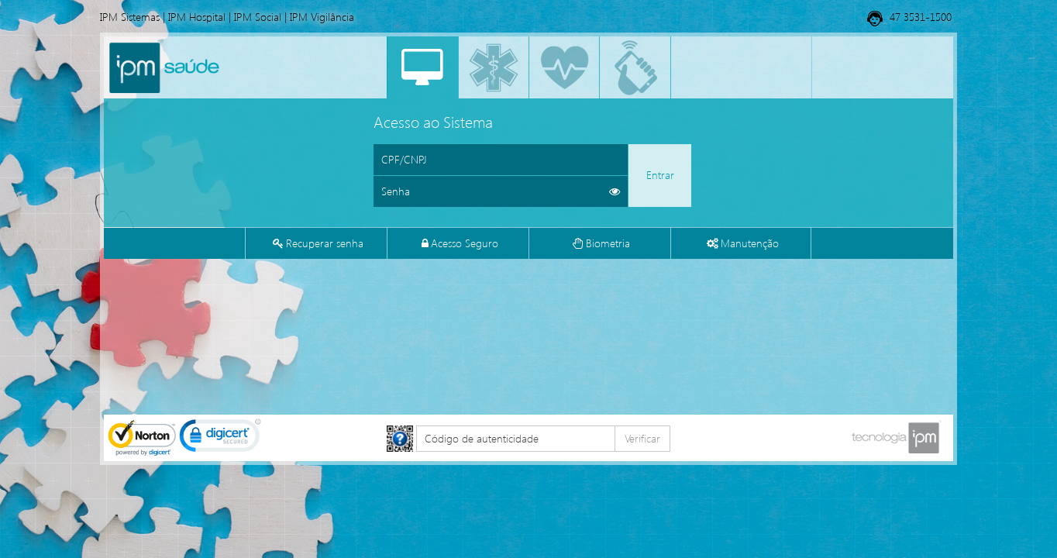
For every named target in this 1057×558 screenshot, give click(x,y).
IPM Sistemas (130, 16)
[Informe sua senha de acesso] (501, 191)
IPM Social (257, 16)
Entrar (660, 174)
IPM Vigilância (322, 16)
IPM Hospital (197, 16)
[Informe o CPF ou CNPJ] (501, 159)
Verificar (642, 438)
